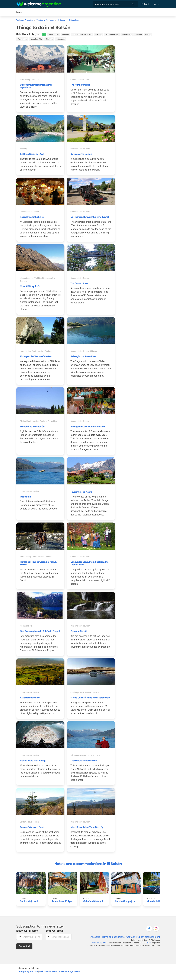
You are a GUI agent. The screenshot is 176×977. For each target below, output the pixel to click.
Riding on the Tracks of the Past (36, 356)
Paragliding (22, 40)
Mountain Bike (36, 40)
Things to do (107, 12)
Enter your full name (27, 931)
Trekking (98, 35)
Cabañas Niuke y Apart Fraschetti (101, 901)
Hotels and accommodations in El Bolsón (88, 864)
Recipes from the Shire (32, 217)
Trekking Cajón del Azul (32, 154)
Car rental (55, 12)
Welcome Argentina (100, 943)
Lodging (36, 12)
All (45, 35)
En (154, 4)
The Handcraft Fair (80, 85)
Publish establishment (148, 937)
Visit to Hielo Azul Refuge (33, 761)
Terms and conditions (112, 937)
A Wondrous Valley (29, 698)
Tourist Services (72, 12)
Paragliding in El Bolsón (32, 427)
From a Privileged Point (32, 827)
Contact (130, 937)
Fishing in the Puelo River (83, 356)
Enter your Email (54, 931)
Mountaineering (112, 35)
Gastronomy (54, 35)
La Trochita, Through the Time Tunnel (89, 217)
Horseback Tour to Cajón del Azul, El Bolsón (38, 564)
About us (94, 937)
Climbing (48, 40)
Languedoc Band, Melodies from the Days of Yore (89, 564)
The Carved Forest (79, 283)
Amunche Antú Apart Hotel (66, 901)
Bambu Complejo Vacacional (130, 901)
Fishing (138, 35)
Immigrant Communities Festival (87, 427)
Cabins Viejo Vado (29, 901)
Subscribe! (24, 947)
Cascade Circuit (78, 631)
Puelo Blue (25, 497)
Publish (145, 4)
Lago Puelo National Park (83, 761)
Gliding (147, 35)
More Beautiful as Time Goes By (86, 827)
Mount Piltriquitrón (30, 286)
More (120, 12)
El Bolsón (21, 12)
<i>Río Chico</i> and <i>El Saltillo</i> (90, 698)
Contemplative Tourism (82, 35)
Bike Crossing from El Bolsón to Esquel (40, 631)
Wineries (66, 35)
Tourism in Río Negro (81, 492)
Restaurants (90, 12)
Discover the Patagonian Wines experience (36, 86)
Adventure (60, 40)
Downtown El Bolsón (81, 154)
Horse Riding (127, 35)
